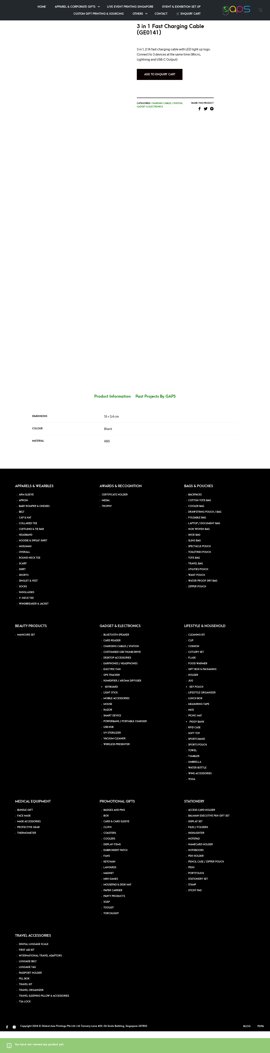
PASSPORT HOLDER (30, 994)
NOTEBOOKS (196, 872)
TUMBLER (193, 778)
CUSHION (193, 668)
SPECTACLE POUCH (199, 568)
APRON (23, 522)
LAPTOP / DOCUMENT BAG (204, 545)
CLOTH (107, 849)
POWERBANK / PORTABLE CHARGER (125, 743)
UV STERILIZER (112, 754)
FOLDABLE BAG (197, 539)
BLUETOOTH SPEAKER (116, 656)
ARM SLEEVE (26, 516)
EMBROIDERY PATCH (115, 872)
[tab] (114, 418)
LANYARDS (109, 889)
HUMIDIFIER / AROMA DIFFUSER (122, 702)
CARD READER (112, 662)
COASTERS (109, 854)
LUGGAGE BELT (28, 983)
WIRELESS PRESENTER (116, 766)
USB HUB (108, 748)
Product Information (112, 418)
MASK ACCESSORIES (29, 843)
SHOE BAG (194, 556)
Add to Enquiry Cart (171, 75)
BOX (106, 837)
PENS (191, 889)
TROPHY (107, 527)
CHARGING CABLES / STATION (121, 668)
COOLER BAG (196, 527)
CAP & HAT (25, 539)
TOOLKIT (108, 929)
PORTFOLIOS (196, 895)
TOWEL (192, 772)
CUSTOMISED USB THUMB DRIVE (122, 673)
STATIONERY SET (198, 900)
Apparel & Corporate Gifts (118, 6)
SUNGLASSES (26, 614)
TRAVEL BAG (195, 585)
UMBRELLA (194, 783)
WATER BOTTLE (197, 789)
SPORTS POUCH (197, 766)
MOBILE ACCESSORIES (116, 720)
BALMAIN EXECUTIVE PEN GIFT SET (209, 837)
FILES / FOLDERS (198, 849)
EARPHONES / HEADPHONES (120, 685)
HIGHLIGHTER (196, 854)
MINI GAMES (110, 900)
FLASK (192, 679)
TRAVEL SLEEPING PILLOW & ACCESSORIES (44, 1017)
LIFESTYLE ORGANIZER (202, 714)
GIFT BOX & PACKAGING (202, 691)
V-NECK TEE (26, 619)
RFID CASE (194, 749)
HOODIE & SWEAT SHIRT (33, 562)
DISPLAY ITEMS (112, 866)
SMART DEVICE (112, 737)
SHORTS (23, 596)
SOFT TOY (194, 755)
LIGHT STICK (110, 714)
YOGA (191, 801)
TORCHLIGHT (111, 935)
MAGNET (108, 895)
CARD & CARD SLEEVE (116, 843)
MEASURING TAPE (198, 725)
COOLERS (109, 860)
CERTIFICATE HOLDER (115, 516)
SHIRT (22, 591)
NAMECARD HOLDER (200, 866)
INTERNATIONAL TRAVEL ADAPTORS (40, 977)
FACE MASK (24, 837)
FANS (106, 877)
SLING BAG (194, 562)
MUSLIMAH (25, 568)
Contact (204, 13)
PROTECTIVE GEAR (28, 849)
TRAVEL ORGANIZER (31, 1011)
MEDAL (106, 522)
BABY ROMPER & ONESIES (34, 527)
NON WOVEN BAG (199, 550)
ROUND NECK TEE (29, 579)
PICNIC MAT (195, 737)
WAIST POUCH (196, 596)
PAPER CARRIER (112, 912)
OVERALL (24, 573)
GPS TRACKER (111, 696)
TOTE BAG (194, 579)
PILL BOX (24, 1000)
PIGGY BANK (196, 743)
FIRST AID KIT (26, 971)
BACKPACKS (195, 516)
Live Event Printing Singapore (173, 6)
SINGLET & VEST (28, 602)
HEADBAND (25, 556)
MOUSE (107, 725)
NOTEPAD (194, 860)
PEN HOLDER (196, 877)
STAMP (192, 906)
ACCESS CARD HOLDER (201, 831)
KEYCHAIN (109, 883)
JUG (190, 702)
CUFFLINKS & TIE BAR (31, 550)
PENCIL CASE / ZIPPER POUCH (206, 883)
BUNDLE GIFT (25, 831)
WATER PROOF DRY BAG (202, 602)
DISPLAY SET (195, 843)
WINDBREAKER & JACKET (34, 625)
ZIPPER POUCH (197, 608)
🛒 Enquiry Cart (232, 13)
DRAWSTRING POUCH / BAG (204, 533)
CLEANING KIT (196, 656)
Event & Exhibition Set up (225, 6)
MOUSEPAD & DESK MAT (117, 906)
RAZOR (107, 731)
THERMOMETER (26, 854)
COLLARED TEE (28, 545)
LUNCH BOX (195, 720)
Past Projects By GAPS (156, 418)
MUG (191, 731)
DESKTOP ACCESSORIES (117, 679)
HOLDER (193, 696)
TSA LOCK (25, 1023)
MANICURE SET (26, 656)
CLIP (190, 662)
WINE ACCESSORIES (200, 795)
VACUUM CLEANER (114, 760)
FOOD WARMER (197, 685)
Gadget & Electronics (161, 107)
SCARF (23, 585)
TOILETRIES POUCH (199, 573)
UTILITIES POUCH (198, 591)
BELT (21, 533)
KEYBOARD (111, 708)
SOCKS (23, 608)
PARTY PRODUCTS (114, 917)
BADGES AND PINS (114, 831)
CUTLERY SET (196, 673)
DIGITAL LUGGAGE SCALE (33, 966)
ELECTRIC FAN (112, 691)
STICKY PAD (195, 912)
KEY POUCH (196, 708)
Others (181, 13)
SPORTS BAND (196, 760)
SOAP (106, 923)
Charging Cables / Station (178, 104)
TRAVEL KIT (25, 1006)
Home (85, 6)
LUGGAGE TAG (27, 989)
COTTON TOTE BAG (199, 522)
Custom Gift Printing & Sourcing (142, 13)
